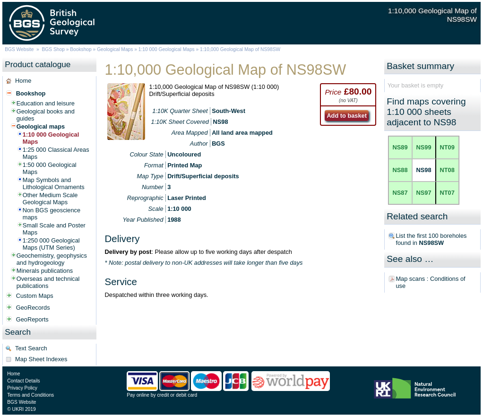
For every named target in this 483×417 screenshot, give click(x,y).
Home (23, 80)
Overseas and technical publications (48, 282)
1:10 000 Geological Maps (166, 49)
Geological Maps (115, 49)
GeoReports (32, 319)
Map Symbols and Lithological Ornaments (54, 183)
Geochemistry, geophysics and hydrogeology (52, 259)
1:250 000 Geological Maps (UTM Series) (51, 244)
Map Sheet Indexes (41, 359)
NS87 (400, 192)
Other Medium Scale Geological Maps (50, 198)
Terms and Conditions (30, 395)
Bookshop (81, 49)
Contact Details (23, 380)
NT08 (447, 170)
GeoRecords (33, 307)
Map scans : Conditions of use (430, 282)
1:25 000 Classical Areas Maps (56, 153)
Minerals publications (45, 270)
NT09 (447, 147)
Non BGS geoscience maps (51, 214)
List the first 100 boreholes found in (431, 239)
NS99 (423, 147)
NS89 (400, 147)
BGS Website (19, 49)
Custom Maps (34, 295)
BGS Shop (53, 49)
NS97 (423, 192)
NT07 (447, 192)
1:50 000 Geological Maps (50, 168)
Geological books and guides (46, 115)
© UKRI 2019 (21, 409)
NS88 (400, 170)
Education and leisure (46, 103)
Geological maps (41, 126)
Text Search (31, 348)
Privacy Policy (22, 388)
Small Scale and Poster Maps (54, 229)
